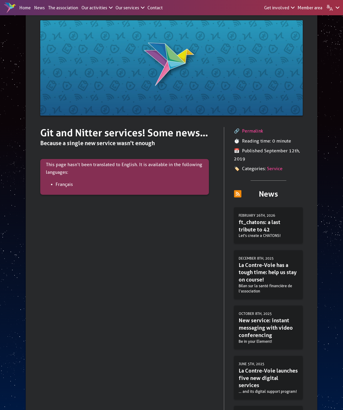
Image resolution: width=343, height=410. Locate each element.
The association (63, 7)
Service (274, 168)
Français (64, 184)
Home (25, 7)
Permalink (252, 131)
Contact (155, 7)
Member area (310, 7)
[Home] (10, 7)
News (39, 7)
